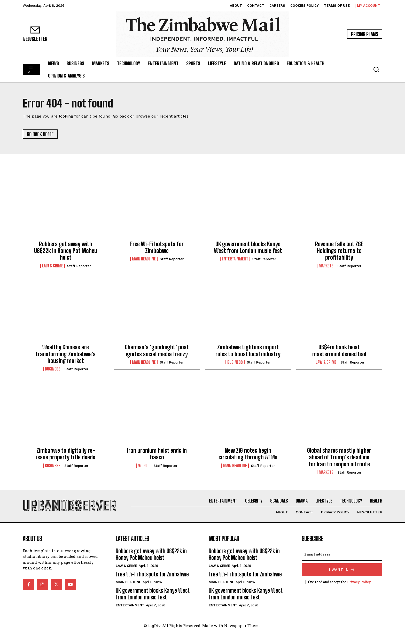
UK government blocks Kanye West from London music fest (248, 247)
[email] (342, 554)
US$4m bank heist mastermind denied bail (339, 350)
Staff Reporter (79, 266)
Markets (326, 266)
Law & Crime (52, 266)
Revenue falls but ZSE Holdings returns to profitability (339, 251)
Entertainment (235, 259)
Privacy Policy (359, 582)
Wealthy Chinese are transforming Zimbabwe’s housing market (66, 354)
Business (52, 369)
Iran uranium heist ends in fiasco (157, 454)
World (144, 466)
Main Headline (144, 259)
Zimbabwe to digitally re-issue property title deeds (65, 454)
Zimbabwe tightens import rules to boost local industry (248, 350)
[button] (376, 69)
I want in (342, 569)
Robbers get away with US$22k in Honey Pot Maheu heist (65, 251)
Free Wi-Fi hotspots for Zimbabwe (157, 247)
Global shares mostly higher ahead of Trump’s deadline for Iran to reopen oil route (339, 457)
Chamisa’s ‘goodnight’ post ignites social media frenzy (157, 350)
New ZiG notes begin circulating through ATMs (248, 454)
